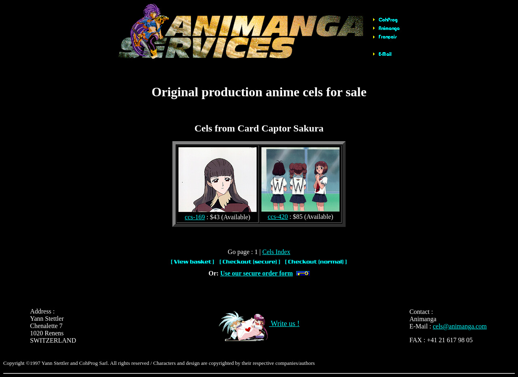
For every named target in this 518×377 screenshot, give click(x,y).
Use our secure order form (256, 273)
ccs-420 (278, 216)
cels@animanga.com (459, 326)
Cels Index (276, 251)
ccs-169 (195, 217)
